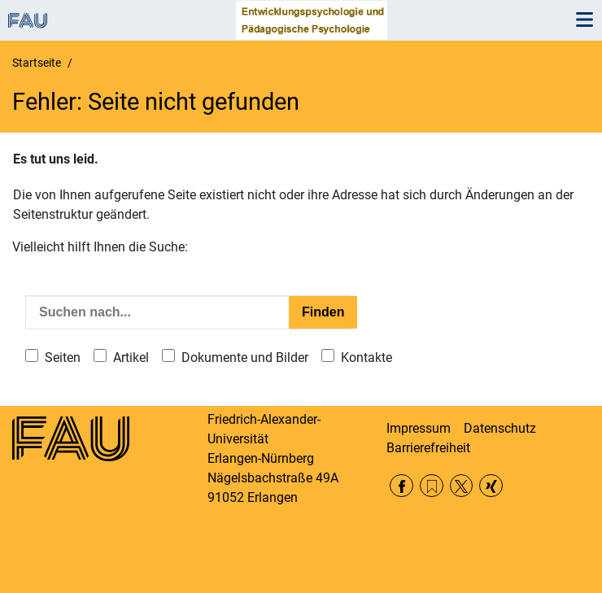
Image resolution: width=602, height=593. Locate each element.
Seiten (63, 357)
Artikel (131, 357)
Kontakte (366, 357)
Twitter (461, 486)
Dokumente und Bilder (244, 357)
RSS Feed (431, 486)
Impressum (418, 428)
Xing (491, 486)
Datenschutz (500, 428)
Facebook (401, 486)
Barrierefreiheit (428, 448)
